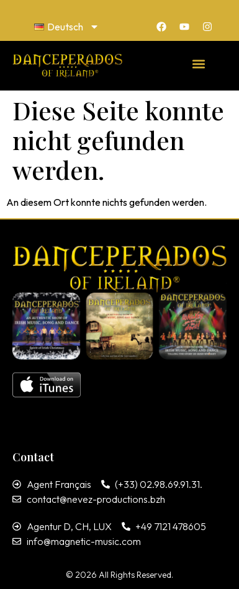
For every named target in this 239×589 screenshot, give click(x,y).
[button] (199, 63)
